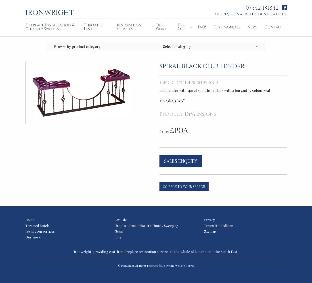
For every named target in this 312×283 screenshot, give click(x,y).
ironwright (49, 12)
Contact (274, 27)
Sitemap (210, 231)
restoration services (129, 27)
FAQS (202, 27)
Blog (118, 237)
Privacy (209, 220)
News (252, 27)
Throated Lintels (93, 27)
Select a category (177, 46)
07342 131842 (262, 8)
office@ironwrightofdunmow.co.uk (251, 14)
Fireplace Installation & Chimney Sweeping (50, 27)
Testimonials (227, 27)
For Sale (182, 27)
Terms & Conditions (219, 225)
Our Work (161, 27)
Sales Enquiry (180, 161)
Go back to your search (184, 186)
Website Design (185, 265)
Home (29, 220)
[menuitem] (51, 27)
